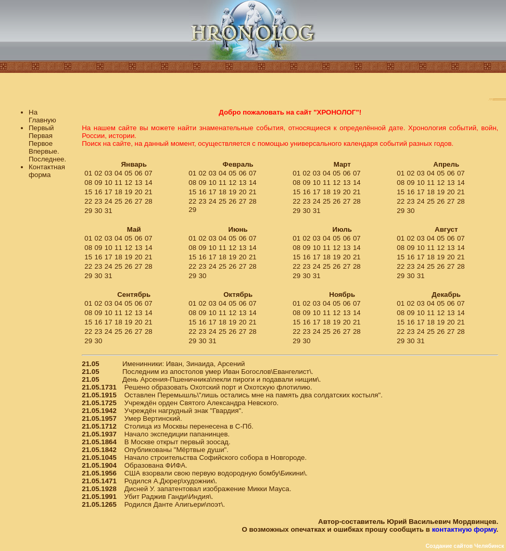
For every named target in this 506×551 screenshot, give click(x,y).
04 (118, 173)
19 (128, 192)
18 (118, 192)
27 (139, 201)
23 (99, 201)
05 (128, 173)
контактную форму (464, 529)
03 (108, 173)
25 (118, 201)
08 (88, 182)
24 (108, 201)
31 (108, 211)
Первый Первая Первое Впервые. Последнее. (47, 143)
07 (149, 173)
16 (99, 192)
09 (99, 182)
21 (149, 192)
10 (108, 182)
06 (139, 173)
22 (88, 201)
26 (128, 201)
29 (88, 211)
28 (149, 201)
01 (88, 173)
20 (139, 192)
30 (99, 211)
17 (108, 192)
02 (99, 173)
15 (88, 192)
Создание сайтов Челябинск (464, 546)
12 (128, 182)
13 (139, 182)
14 (149, 182)
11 (118, 182)
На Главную (42, 116)
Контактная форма (47, 171)
